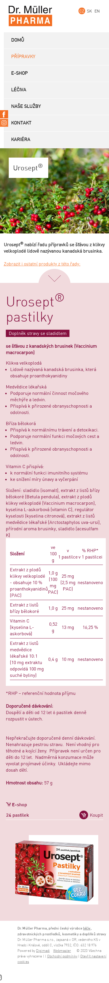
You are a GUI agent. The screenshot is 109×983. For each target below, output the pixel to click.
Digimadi (43, 951)
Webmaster (62, 951)
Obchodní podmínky (62, 956)
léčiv (87, 928)
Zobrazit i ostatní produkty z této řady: (42, 264)
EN (97, 10)
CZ (81, 10)
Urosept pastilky (35, 310)
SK (89, 10)
